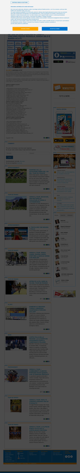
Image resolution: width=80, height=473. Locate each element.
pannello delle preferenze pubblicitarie (19, 23)
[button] (20, 2)
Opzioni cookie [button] (25, 28)
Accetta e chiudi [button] (54, 28)
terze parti (31, 12)
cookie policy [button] (27, 10)
